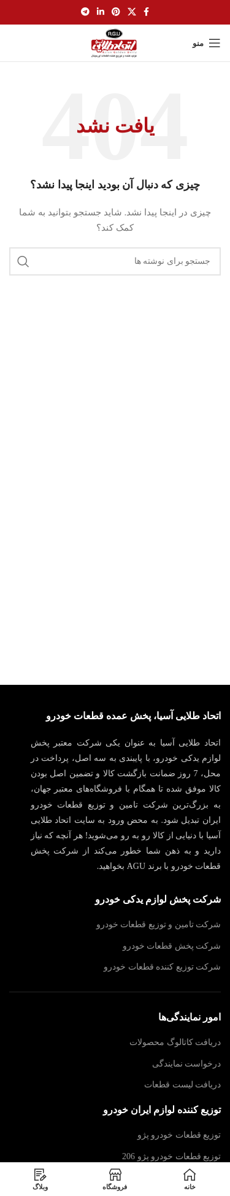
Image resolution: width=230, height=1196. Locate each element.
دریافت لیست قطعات (182, 1084)
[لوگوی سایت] (115, 42)
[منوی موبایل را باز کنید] (206, 43)
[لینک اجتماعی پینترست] (116, 12)
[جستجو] (115, 261)
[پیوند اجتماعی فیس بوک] (146, 12)
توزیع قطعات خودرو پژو (179, 1135)
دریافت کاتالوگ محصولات (175, 1042)
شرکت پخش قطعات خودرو (172, 946)
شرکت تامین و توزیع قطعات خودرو (158, 924)
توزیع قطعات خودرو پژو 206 (171, 1156)
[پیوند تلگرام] (85, 12)
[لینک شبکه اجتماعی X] (132, 12)
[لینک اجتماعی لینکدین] (100, 12)
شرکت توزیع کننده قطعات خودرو (162, 966)
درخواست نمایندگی (186, 1063)
